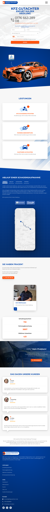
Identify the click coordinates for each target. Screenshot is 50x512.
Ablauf (11, 181)
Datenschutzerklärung (18, 39)
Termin (4, 487)
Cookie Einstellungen (7, 492)
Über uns (4, 489)
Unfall (5, 181)
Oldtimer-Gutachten (7, 472)
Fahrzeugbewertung (7, 470)
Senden (25, 42)
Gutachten (19, 181)
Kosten (26, 181)
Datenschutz (5, 484)
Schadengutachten (7, 467)
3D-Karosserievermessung (8, 474)
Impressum (5, 482)
